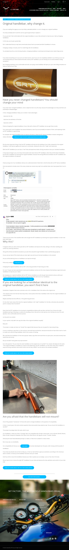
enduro (45, 438)
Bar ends (59, 8)
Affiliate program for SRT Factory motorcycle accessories (44, 504)
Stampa (40, 510)
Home (4, 19)
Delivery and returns (43, 514)
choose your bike (54, 10)
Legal (40, 512)
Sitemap (40, 519)
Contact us (63, 10)
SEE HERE (24, 446)
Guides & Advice (10, 19)
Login (58, 1)
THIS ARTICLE (18, 262)
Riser (54, 8)
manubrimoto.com (7, 525)
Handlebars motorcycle (45, 8)
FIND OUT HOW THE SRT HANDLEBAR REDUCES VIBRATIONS (30, 137)
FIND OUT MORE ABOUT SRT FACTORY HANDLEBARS (18, 279)
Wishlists (53, 1)
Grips (64, 8)
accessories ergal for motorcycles (38, 10)
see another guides (34, 477)
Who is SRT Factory (43, 516)
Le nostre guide (42, 507)
